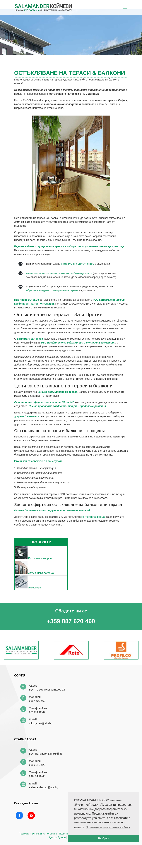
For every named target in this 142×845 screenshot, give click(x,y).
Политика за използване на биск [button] (108, 827)
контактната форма (93, 516)
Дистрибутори (57, 837)
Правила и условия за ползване (38, 833)
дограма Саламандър (27, 416)
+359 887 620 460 (71, 621)
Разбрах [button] (103, 838)
